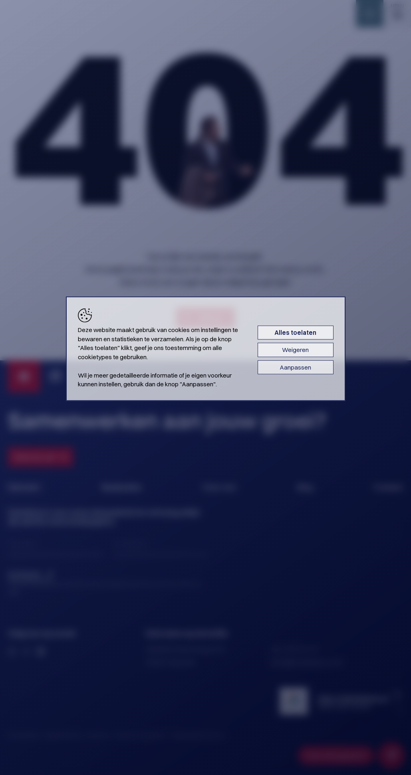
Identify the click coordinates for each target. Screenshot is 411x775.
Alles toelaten (295, 332)
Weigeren (295, 350)
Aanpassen (295, 367)
